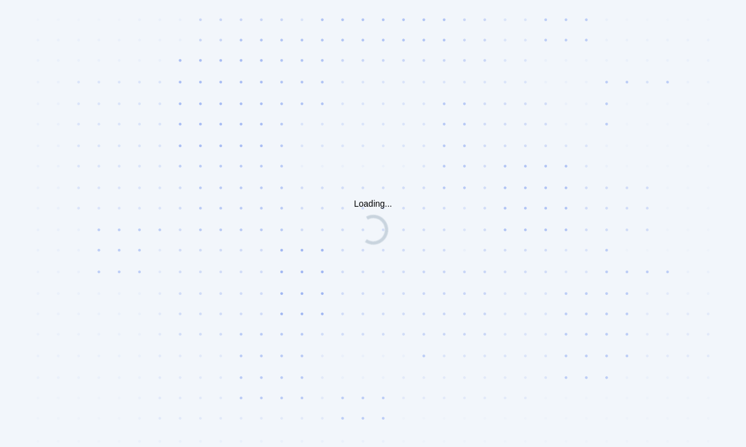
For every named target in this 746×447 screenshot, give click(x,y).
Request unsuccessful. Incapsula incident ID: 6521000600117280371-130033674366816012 (373, 223)
